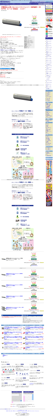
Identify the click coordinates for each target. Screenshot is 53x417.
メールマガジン (32, 383)
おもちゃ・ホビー (48, 144)
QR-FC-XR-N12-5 (7, 326)
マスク (47, 154)
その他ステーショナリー (48, 131)
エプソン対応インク (48, 149)
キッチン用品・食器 (48, 140)
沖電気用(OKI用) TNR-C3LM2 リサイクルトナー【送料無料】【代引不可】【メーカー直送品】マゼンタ (14, 297)
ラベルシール (48, 78)
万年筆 (47, 126)
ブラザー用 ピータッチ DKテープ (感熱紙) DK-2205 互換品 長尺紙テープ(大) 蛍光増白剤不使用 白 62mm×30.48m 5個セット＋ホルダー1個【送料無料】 (34, 328)
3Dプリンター (47, 111)
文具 (47, 122)
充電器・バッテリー (48, 103)
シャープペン (47, 133)
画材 (46, 132)
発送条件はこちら (33, 287)
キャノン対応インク (48, 148)
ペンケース (47, 124)
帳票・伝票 (48, 79)
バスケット (24, 410)
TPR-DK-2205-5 (29, 326)
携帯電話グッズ (48, 102)
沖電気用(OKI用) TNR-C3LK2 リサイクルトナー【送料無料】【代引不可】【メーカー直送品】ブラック (14, 274)
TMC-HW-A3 (7, 331)
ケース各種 (47, 113)
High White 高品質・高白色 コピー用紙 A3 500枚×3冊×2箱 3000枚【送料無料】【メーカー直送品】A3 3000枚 (13, 333)
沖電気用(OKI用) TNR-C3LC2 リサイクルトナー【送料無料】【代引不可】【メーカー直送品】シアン (14, 286)
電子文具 (47, 125)
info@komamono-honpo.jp (24, 412)
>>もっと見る (42, 351)
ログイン (47, 6)
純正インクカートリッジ (49, 146)
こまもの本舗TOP (20, 410)
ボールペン (47, 123)
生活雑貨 (47, 141)
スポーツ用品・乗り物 (48, 143)
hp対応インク (47, 95)
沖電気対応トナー (5, 355)
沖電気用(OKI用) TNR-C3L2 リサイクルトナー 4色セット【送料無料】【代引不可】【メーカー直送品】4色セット (14, 308)
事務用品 (47, 130)
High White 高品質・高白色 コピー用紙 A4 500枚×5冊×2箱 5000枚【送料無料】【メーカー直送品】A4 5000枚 (34, 333)
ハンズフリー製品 (48, 105)
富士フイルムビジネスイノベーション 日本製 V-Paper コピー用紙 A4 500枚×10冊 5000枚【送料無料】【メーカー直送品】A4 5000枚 (34, 343)
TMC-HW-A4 (29, 331)
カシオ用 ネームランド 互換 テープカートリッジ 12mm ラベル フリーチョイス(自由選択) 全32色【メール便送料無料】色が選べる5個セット (13, 328)
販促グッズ (47, 142)
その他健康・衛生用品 (48, 155)
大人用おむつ (47, 152)
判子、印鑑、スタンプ (48, 127)
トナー (4, 354)
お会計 (26, 410)
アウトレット (47, 157)
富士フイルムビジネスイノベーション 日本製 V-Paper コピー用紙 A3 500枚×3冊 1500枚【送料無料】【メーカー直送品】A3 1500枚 (13, 343)
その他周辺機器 (48, 106)
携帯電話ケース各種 (48, 104)
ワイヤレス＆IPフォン (48, 117)
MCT (3, 356)
